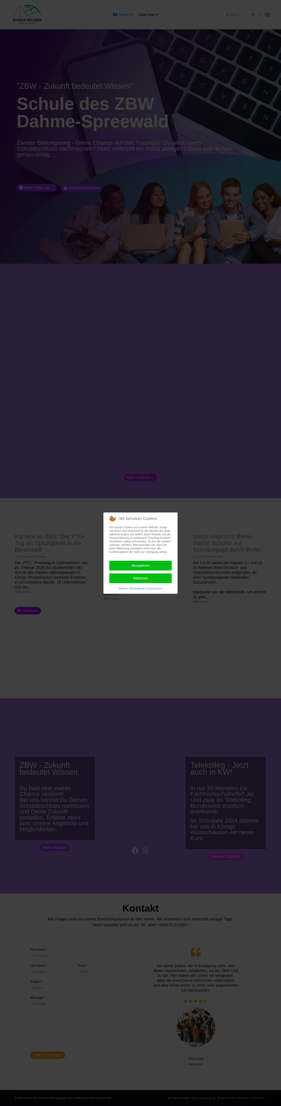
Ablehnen (140, 578)
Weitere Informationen (132, 588)
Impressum (155, 588)
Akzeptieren (140, 566)
